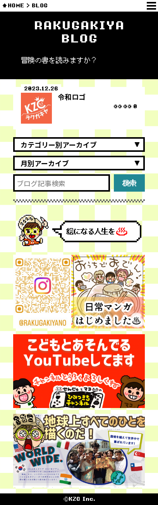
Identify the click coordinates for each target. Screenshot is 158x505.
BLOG (40, 5)
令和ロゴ (72, 97)
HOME (16, 5)
